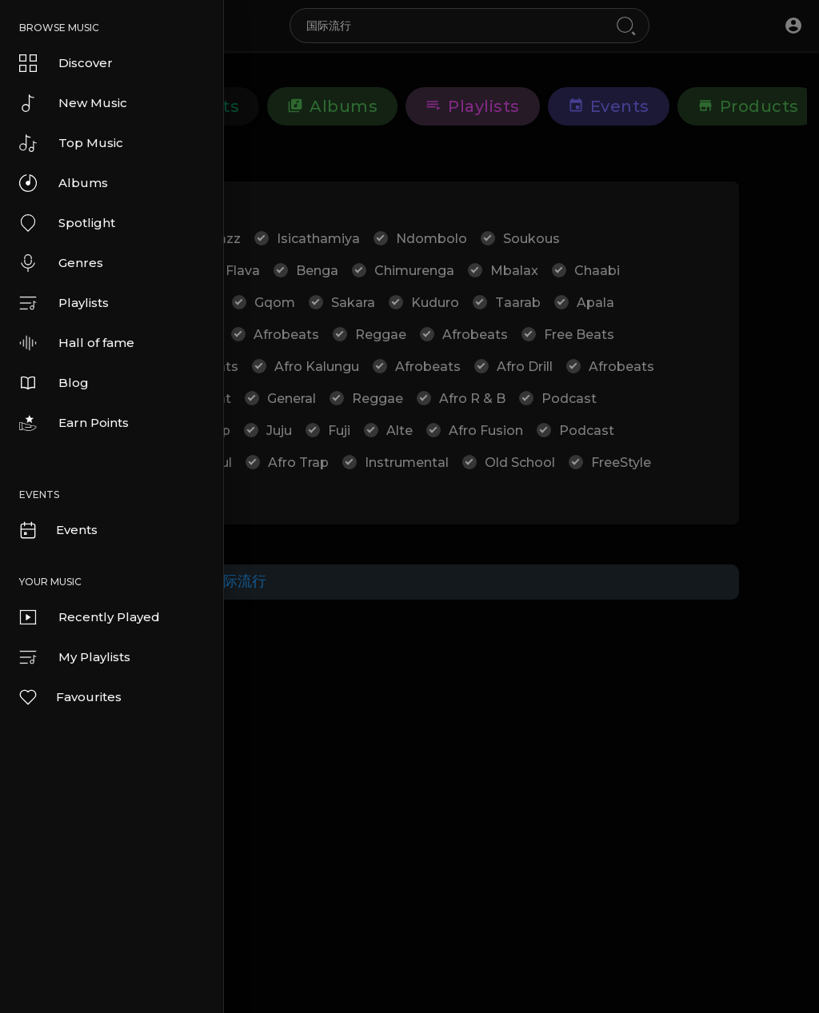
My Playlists (74, 657)
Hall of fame (76, 343)
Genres (61, 263)
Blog (54, 383)
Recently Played (89, 617)
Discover (66, 63)
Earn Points (74, 423)
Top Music (71, 143)
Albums (63, 183)
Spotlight (67, 223)
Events (58, 530)
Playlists (64, 303)
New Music (73, 103)
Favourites (70, 697)
